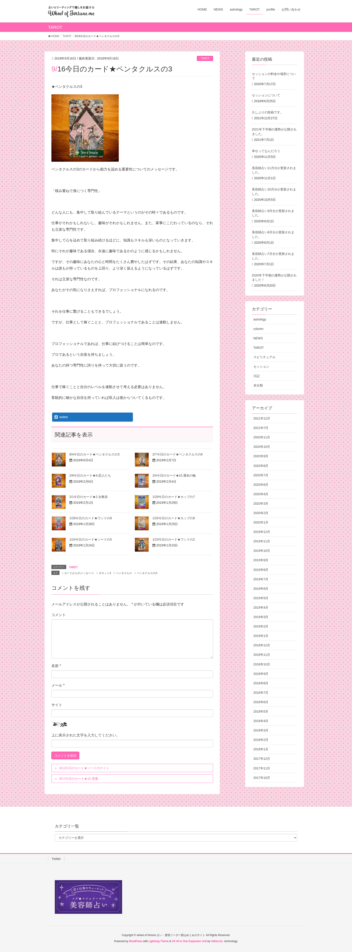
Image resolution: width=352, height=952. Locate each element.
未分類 (258, 385)
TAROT (204, 58)
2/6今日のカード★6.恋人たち (90, 475)
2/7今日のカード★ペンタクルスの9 (177, 454)
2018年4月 (260, 721)
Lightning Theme (159, 941)
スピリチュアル (264, 357)
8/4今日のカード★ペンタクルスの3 (94, 454)
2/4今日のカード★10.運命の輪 (174, 475)
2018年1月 (260, 749)
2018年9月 (260, 674)
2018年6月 (260, 702)
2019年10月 (261, 550)
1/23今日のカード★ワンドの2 (173, 539)
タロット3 (105, 573)
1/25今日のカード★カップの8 (173, 518)
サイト (56, 705)
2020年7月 (260, 475)
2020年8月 (260, 466)
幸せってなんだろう (266, 151)
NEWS (258, 338)
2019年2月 (260, 626)
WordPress (135, 941)
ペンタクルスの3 (147, 573)
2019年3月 (260, 617)
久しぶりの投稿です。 (267, 112)
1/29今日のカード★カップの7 (173, 497)
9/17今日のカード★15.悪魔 (78, 778)
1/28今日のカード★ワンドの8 (90, 518)
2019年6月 (260, 588)
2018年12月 (261, 645)
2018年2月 (260, 740)
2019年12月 (261, 532)
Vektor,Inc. (217, 941)
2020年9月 (260, 456)
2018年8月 (260, 683)
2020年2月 (260, 513)
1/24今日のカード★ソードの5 (90, 539)
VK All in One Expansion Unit (189, 941)
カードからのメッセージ (79, 573)
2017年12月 (261, 758)
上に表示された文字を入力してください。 (85, 735)
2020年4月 (260, 494)
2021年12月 (261, 418)
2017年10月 (261, 778)
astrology (259, 319)
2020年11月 (261, 437)
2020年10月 (261, 446)
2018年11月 (261, 654)
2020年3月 (260, 503)
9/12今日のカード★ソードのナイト (84, 768)
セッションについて (266, 95)
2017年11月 (261, 768)
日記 (256, 376)
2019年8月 (260, 570)
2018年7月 (260, 692)
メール (58, 685)
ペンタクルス (124, 573)
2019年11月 (261, 541)
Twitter (56, 859)
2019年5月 (260, 598)
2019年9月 (260, 560)
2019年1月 (260, 636)
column (258, 329)
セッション (261, 366)
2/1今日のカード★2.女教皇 (88, 497)
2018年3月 (260, 730)
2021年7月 (260, 428)
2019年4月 (260, 607)
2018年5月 (260, 711)
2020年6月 (260, 484)
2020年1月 (260, 522)
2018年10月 (261, 664)
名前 (56, 666)
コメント (58, 615)
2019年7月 (260, 579)
